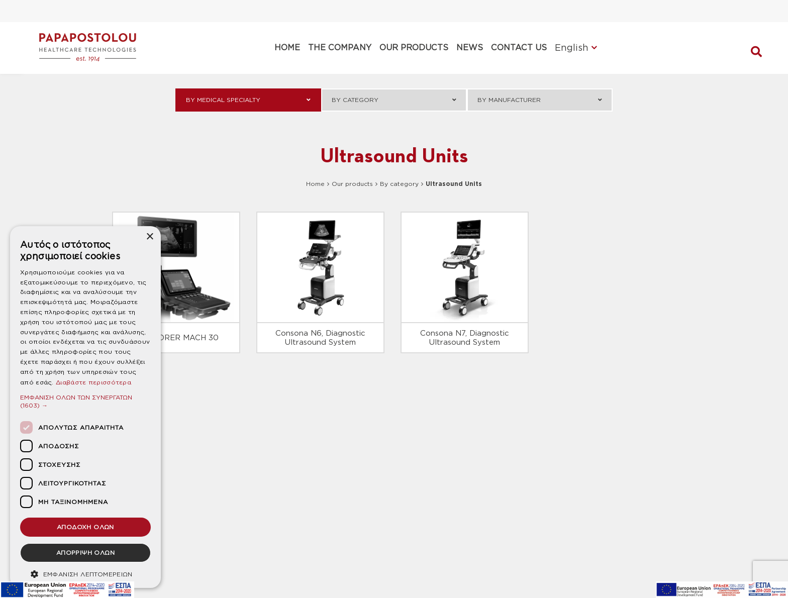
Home (315, 183)
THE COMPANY (339, 47)
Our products (352, 183)
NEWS (469, 47)
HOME (287, 47)
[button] (85, 401)
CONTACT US (519, 47)
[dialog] (85, 407)
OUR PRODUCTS (413, 47)
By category (399, 183)
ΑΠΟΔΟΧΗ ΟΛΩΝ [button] (85, 527)
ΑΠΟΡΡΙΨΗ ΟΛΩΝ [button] (85, 552)
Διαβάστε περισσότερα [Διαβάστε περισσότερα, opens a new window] (93, 382)
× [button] (149, 237)
